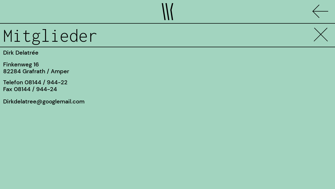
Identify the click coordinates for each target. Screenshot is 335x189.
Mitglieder (50, 35)
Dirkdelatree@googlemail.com (44, 101)
